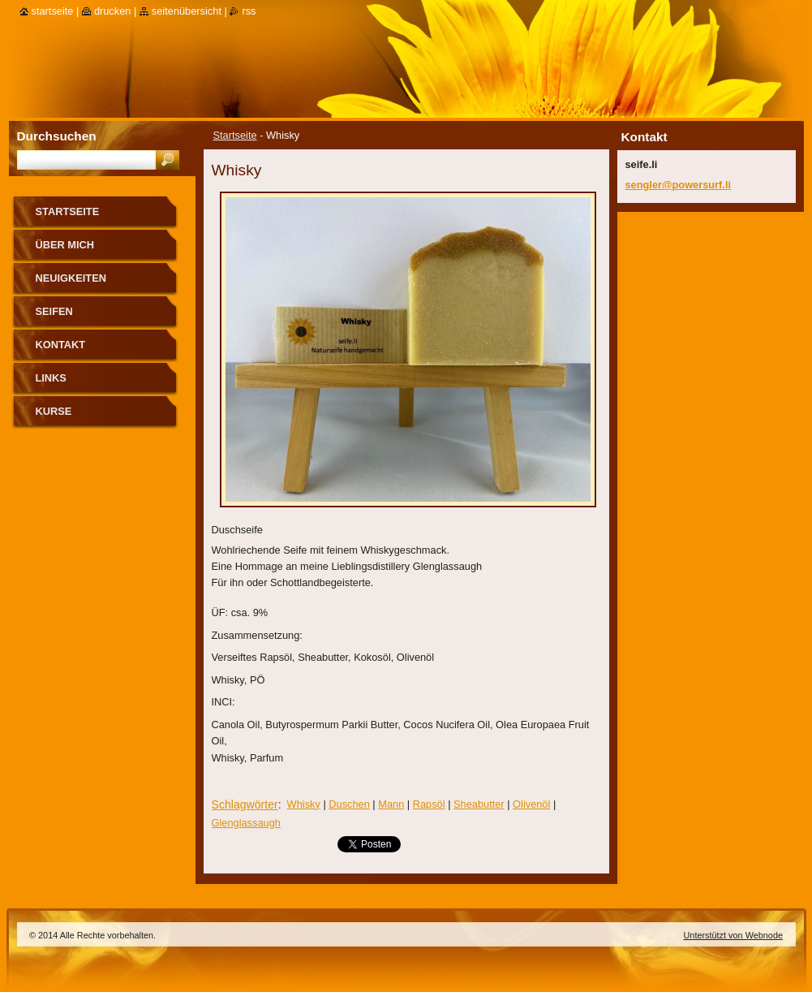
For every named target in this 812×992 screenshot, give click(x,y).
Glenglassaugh (246, 823)
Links (51, 378)
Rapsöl (429, 804)
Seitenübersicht (186, 11)
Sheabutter (479, 804)
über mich (65, 245)
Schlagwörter (245, 804)
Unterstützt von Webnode (733, 935)
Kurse (54, 411)
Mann (391, 804)
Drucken (112, 11)
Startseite (235, 135)
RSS (249, 11)
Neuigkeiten (71, 278)
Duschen (349, 804)
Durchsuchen (57, 136)
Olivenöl (531, 804)
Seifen (54, 311)
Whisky (303, 804)
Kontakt (61, 345)
